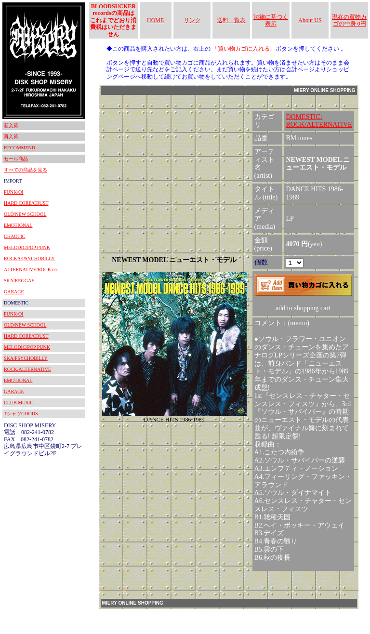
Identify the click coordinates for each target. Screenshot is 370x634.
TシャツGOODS (21, 413)
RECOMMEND (19, 147)
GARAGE (14, 291)
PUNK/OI (14, 192)
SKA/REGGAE (19, 280)
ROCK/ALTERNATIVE (27, 369)
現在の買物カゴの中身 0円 (349, 20)
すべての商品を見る (25, 169)
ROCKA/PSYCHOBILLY (29, 258)
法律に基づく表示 (270, 20)
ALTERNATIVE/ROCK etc (31, 269)
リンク (192, 20)
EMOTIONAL (18, 225)
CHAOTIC (14, 236)
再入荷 (11, 136)
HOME (155, 20)
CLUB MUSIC (18, 402)
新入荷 (11, 125)
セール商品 (16, 158)
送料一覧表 (231, 20)
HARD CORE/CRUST (26, 203)
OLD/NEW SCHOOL (25, 214)
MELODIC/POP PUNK (27, 247)
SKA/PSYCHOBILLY (26, 358)
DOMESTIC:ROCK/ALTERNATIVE (319, 121)
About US (309, 20)
